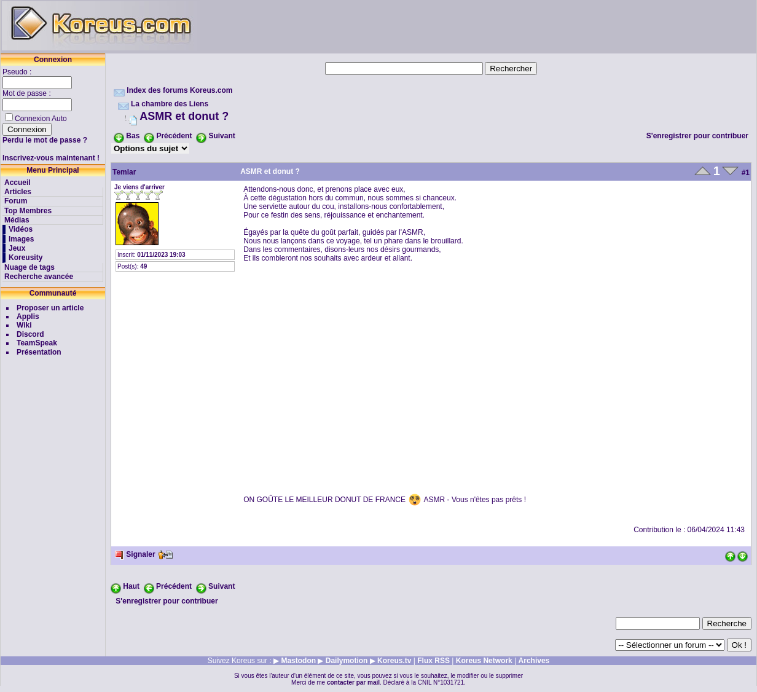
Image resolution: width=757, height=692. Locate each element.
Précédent (174, 136)
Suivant (221, 136)
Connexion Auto (41, 118)
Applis (28, 316)
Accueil (17, 182)
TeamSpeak (37, 343)
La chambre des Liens (169, 104)
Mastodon (298, 660)
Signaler (134, 554)
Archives (534, 660)
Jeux (17, 248)
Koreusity (25, 257)
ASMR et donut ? (184, 116)
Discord (30, 334)
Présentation (39, 352)
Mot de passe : (27, 93)
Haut (131, 586)
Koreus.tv (394, 660)
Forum (15, 201)
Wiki (24, 325)
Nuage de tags (29, 267)
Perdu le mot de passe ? (44, 140)
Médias (16, 220)
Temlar (124, 172)
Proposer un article (50, 308)
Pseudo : (18, 72)
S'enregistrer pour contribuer (697, 136)
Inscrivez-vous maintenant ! (51, 158)
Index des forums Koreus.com (179, 90)
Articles (17, 191)
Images (21, 239)
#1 (746, 172)
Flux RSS (433, 660)
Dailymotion (347, 660)
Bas (132, 136)
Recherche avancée (38, 276)
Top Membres (28, 210)
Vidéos (21, 229)
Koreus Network (484, 660)
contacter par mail (353, 682)
